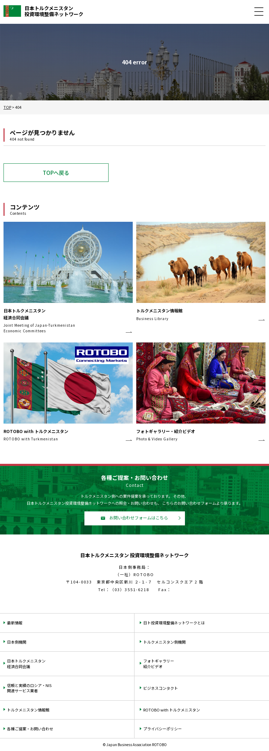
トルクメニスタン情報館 (28, 710)
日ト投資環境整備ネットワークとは (174, 622)
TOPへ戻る (56, 172)
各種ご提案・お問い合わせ (30, 728)
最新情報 (14, 622)
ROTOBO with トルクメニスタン (171, 710)
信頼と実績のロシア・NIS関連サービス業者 (29, 687)
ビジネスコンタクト (160, 688)
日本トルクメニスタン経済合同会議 (26, 663)
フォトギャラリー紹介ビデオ (158, 663)
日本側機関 (16, 642)
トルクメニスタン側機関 (164, 642)
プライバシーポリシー (162, 728)
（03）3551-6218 (129, 589)
